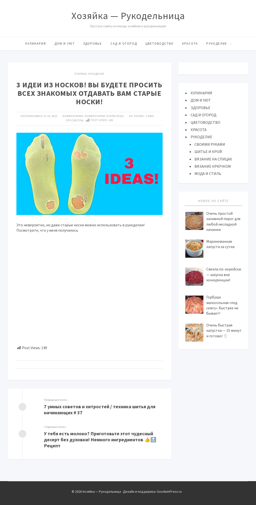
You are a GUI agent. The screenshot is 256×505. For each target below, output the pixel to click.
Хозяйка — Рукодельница (128, 16)
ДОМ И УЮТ (65, 44)
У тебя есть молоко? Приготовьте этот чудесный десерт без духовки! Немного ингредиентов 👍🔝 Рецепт (100, 439)
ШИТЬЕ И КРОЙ (208, 151)
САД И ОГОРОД (124, 44)
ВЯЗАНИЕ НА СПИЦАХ (213, 159)
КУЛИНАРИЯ (35, 44)
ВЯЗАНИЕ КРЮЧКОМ (212, 166)
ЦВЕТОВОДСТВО (159, 44)
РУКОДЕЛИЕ (216, 44)
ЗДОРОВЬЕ (92, 44)
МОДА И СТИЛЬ (207, 173)
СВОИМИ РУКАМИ (209, 144)
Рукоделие (96, 74)
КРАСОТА (190, 44)
